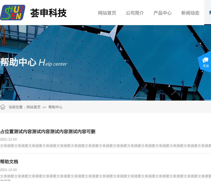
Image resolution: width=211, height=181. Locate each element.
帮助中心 (55, 106)
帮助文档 (9, 161)
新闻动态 (190, 12)
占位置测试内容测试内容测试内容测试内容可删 (47, 131)
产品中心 (163, 12)
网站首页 (107, 12)
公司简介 (135, 12)
